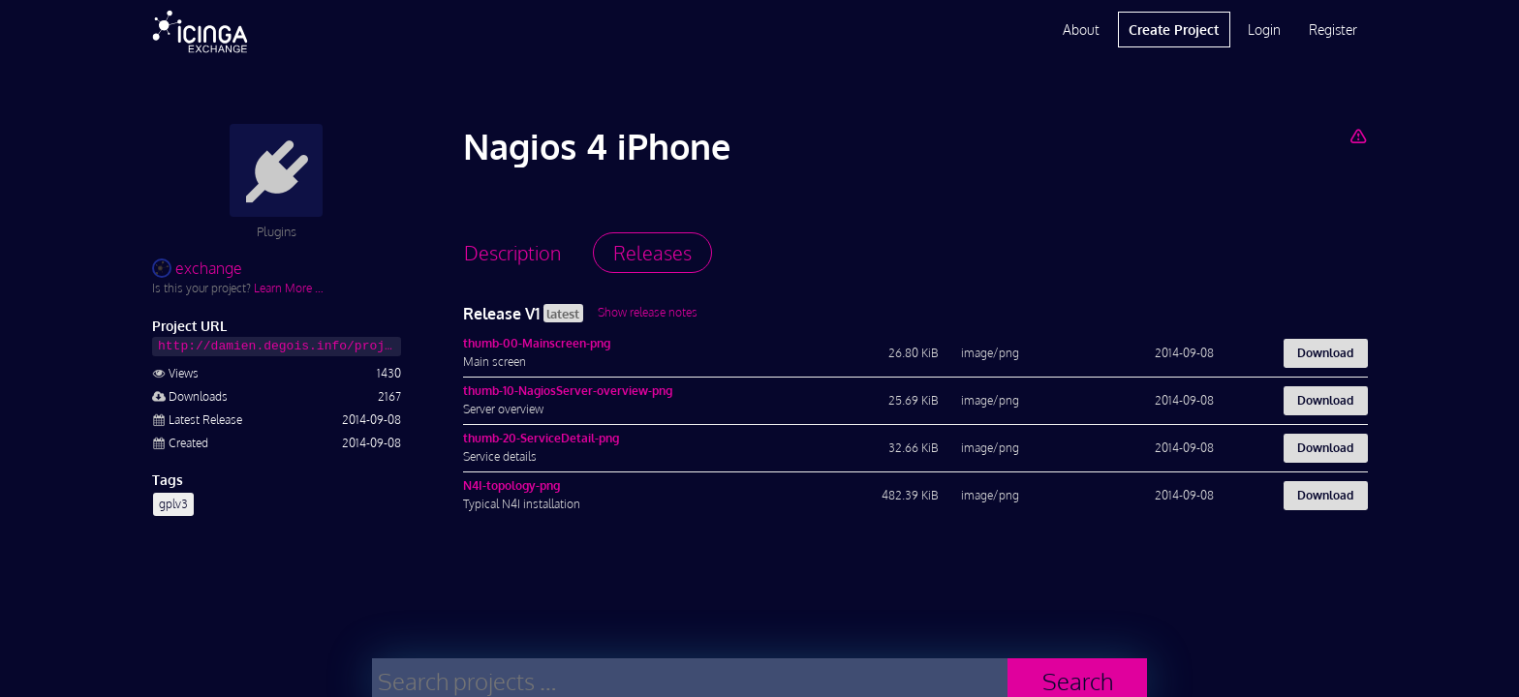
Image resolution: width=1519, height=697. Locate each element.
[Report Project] (1357, 135)
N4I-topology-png (511, 485)
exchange (197, 268)
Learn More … (289, 288)
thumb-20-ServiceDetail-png (541, 438)
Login (1264, 29)
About (1081, 29)
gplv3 (173, 504)
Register (1333, 29)
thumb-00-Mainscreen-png (536, 343)
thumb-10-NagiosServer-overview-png (567, 390)
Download (1325, 353)
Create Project (1174, 29)
